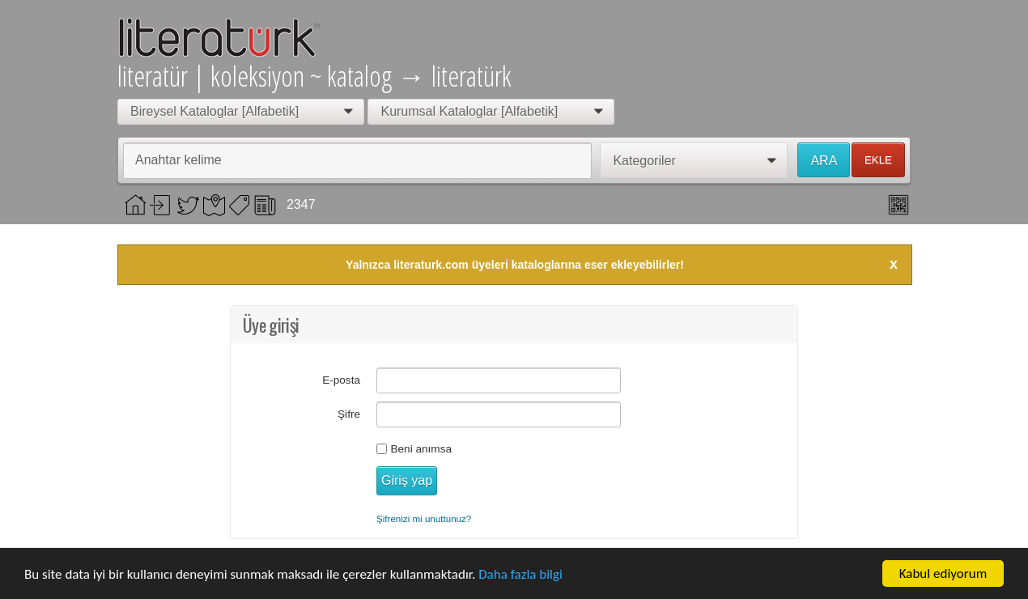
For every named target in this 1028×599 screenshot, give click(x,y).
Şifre (349, 414)
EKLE (878, 160)
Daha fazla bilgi (520, 575)
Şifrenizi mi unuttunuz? (423, 518)
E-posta (341, 380)
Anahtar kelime (178, 160)
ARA (823, 161)
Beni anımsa (421, 449)
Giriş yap (406, 480)
